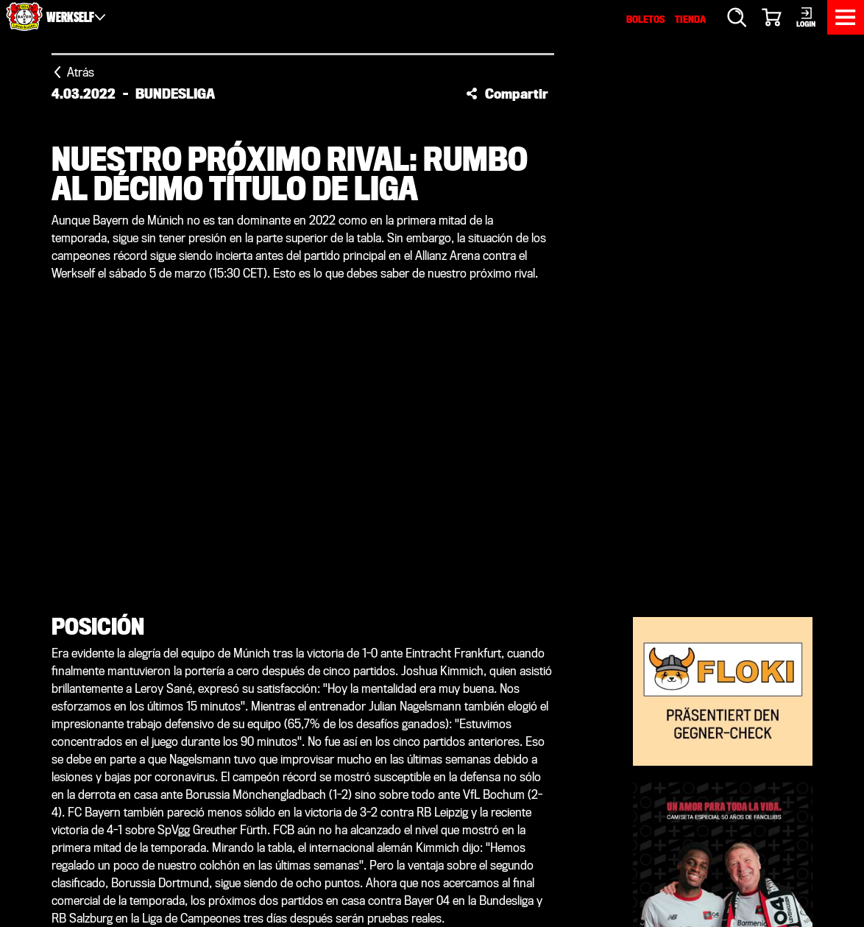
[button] (507, 93)
